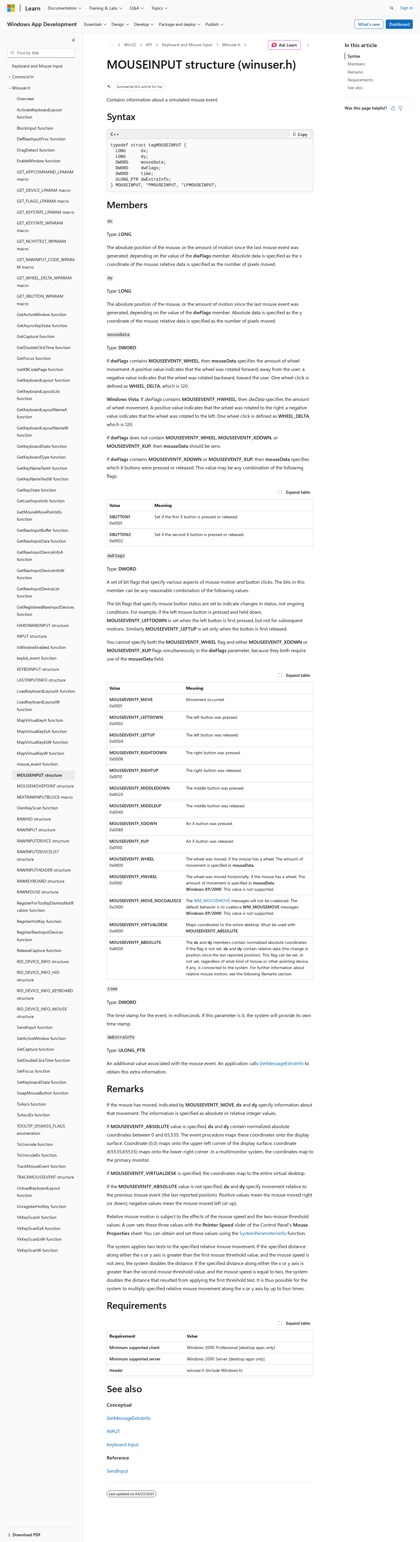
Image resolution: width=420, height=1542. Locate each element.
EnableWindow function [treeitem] (38, 161)
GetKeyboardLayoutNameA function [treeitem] (42, 413)
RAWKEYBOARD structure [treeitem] (40, 881)
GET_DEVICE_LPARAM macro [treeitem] (43, 190)
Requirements (360, 80)
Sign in (406, 8)
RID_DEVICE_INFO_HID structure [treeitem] (38, 976)
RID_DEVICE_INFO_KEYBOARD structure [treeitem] (45, 994)
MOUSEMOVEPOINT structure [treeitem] (45, 786)
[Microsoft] (11, 8)
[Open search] (392, 8)
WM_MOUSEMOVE (212, 900)
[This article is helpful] (393, 108)
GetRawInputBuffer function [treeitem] (42, 530)
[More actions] (308, 45)
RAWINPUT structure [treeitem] (36, 830)
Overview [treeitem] (25, 98)
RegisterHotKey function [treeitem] (39, 921)
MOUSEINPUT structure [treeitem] (39, 775)
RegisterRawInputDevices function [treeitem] (40, 935)
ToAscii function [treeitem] (31, 1104)
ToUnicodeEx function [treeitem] (37, 1155)
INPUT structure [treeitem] (32, 636)
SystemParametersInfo (262, 1233)
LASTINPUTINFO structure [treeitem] (41, 680)
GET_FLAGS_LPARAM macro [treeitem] (43, 201)
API (149, 44)
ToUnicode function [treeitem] (35, 1144)
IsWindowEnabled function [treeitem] (41, 647)
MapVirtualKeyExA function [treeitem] (42, 731)
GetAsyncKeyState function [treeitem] (42, 325)
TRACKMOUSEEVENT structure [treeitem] (45, 1177)
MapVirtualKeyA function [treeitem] (40, 720)
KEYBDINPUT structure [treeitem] (38, 669)
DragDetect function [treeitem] (36, 150)
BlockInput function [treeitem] (35, 128)
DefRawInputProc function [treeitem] (41, 139)
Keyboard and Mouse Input (187, 44)
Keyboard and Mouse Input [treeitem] (37, 66)
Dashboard (399, 24)
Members (356, 64)
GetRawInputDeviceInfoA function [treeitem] (40, 555)
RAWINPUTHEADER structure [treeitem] (44, 870)
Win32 (130, 44)
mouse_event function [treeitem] (37, 764)
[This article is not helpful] (400, 108)
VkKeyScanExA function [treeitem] (38, 1228)
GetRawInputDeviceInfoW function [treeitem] (40, 574)
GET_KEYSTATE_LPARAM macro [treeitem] (45, 212)
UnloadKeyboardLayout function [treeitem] (38, 1191)
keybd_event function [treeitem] (36, 658)
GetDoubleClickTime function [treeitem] (44, 347)
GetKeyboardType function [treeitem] (41, 457)
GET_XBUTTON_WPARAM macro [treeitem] (40, 299)
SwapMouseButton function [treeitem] (42, 1093)
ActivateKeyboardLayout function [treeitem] (39, 113)
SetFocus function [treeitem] (33, 1071)
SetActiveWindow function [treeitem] (41, 1038)
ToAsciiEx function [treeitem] (33, 1115)
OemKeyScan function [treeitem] (37, 808)
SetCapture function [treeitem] (35, 1049)
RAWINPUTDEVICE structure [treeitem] (43, 841)
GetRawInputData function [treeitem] (41, 541)
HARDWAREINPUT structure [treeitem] (42, 625)
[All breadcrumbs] (112, 45)
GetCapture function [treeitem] (36, 336)
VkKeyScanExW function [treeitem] (39, 1239)
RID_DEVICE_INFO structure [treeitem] (42, 961)
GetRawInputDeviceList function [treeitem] (38, 592)
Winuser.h (231, 44)
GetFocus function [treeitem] (34, 358)
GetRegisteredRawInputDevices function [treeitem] (45, 610)
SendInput (117, 1471)
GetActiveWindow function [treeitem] (41, 314)
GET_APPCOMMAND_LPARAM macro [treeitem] (45, 175)
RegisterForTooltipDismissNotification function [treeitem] (45, 906)
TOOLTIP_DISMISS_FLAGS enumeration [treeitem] (41, 1129)
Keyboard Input (122, 1444)
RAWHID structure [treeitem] (34, 819)
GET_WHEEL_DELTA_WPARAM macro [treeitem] (44, 281)
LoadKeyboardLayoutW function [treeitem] (38, 705)
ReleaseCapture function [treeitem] (39, 950)
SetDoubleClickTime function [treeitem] (43, 1060)
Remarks (355, 72)
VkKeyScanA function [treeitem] (36, 1217)
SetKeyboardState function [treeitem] (41, 1082)
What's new (369, 24)
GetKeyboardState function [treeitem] (42, 446)
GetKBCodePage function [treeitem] (40, 369)
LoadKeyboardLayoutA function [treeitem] (46, 691)
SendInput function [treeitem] (35, 1027)
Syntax (354, 56)
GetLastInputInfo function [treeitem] (41, 501)
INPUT (113, 1431)
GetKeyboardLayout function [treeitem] (43, 380)
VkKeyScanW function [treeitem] (37, 1250)
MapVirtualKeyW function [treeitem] (40, 753)
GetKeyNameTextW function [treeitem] (42, 479)
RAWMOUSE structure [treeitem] (37, 892)
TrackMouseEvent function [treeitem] (41, 1166)
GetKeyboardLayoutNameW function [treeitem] (42, 431)
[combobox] (41, 53)
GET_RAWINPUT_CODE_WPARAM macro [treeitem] (46, 263)
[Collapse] (73, 40)
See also (355, 87)
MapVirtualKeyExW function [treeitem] (42, 742)
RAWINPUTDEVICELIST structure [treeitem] (38, 855)
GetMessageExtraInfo (281, 1063)
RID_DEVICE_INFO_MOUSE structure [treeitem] (42, 1012)
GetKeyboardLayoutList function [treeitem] (38, 395)
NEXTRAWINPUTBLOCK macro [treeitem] (45, 797)
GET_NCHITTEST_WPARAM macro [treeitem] (41, 244)
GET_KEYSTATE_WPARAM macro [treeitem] (40, 226)
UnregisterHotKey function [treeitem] (41, 1206)
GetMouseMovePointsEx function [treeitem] (39, 515)
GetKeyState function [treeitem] (36, 490)
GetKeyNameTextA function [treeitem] (42, 468)
